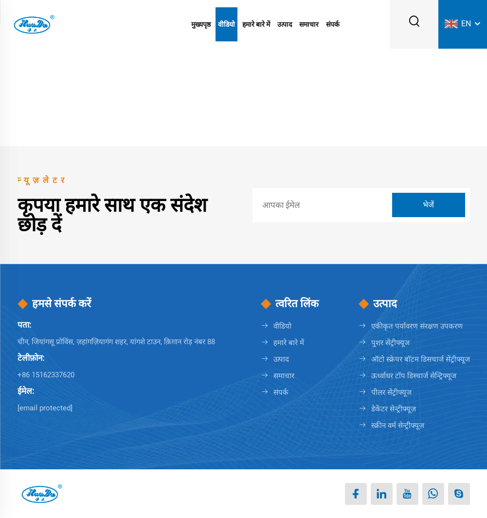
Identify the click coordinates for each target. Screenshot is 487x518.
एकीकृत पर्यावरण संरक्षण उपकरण (417, 326)
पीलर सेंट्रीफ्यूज (391, 392)
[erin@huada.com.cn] (45, 408)
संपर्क (333, 24)
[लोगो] (33, 23)
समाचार (309, 24)
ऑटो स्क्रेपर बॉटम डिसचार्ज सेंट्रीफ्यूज (420, 359)
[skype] (459, 494)
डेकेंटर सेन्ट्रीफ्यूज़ (393, 409)
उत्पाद (284, 24)
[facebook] (356, 494)
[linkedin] (382, 494)
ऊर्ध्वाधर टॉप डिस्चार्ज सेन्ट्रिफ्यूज (413, 375)
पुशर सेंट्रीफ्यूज (390, 342)
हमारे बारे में (256, 24)
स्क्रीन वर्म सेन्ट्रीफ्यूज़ (397, 425)
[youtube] (407, 494)
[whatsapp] (433, 494)
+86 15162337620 (46, 374)
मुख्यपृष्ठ (201, 24)
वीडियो (226, 24)
